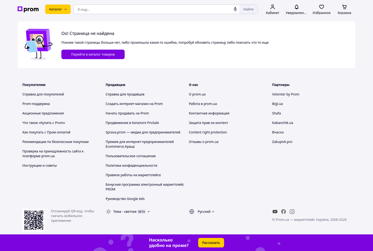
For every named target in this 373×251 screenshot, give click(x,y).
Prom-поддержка (36, 103)
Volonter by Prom (285, 94)
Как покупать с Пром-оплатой (46, 132)
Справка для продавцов (125, 94)
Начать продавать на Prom (127, 113)
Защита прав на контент (208, 122)
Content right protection (208, 132)
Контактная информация (209, 113)
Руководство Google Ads (125, 198)
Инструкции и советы (39, 165)
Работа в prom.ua (203, 103)
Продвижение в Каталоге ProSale (132, 122)
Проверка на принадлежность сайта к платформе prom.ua (52, 153)
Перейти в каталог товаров (93, 54)
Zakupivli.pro (282, 141)
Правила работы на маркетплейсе (133, 175)
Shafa (276, 113)
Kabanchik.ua (282, 122)
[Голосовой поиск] (235, 9)
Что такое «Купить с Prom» (43, 122)
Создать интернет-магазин (127, 103)
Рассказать (211, 242)
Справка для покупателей (43, 94)
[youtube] (275, 211)
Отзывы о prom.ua (204, 141)
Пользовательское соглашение (131, 156)
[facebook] (283, 211)
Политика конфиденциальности (131, 165)
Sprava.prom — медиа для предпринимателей (143, 132)
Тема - (125, 211)
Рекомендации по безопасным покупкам (55, 141)
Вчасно (278, 132)
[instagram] (292, 211)
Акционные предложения (43, 113)
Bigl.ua (277, 103)
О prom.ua (197, 94)
